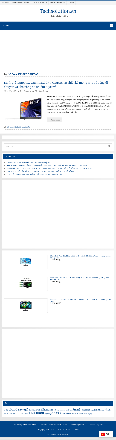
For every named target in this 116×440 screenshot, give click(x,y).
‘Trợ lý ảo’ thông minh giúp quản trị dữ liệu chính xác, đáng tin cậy (34, 174)
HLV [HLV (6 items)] (30, 410)
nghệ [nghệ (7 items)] (93, 410)
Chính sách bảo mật (40, 2)
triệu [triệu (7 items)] (50, 414)
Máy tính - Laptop (41, 91)
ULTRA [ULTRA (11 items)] (56, 413)
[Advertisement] (58, 49)
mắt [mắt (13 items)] (78, 409)
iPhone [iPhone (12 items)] (45, 409)
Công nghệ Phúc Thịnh (45, 430)
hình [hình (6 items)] (34, 410)
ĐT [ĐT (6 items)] (78, 414)
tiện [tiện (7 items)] (46, 414)
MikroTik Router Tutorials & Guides (54, 425)
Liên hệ (71, 2)
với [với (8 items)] (69, 413)
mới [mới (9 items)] (84, 409)
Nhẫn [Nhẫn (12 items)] (108, 409)
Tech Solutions (25, 91)
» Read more (54, 120)
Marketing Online (77, 425)
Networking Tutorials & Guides (24, 425)
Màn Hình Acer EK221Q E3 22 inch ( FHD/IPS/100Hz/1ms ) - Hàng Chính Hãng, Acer (80, 257)
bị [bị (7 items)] (4, 410)
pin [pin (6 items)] (5, 414)
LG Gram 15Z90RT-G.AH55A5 (18, 127)
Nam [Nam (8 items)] (88, 410)
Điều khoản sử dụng (57, 2)
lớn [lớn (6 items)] (55, 410)
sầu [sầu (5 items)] (20, 414)
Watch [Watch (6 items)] (74, 414)
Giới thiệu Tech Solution (21, 2)
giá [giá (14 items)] (26, 409)
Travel (76, 430)
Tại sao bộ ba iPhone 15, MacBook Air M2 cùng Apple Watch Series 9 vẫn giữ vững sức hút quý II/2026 (49, 168)
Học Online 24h (64, 430)
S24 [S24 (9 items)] (14, 413)
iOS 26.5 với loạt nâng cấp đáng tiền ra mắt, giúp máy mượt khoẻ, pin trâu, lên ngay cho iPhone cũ (47, 165)
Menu (6, 25)
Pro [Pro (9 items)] (8, 413)
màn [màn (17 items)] (73, 409)
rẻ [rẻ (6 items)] (11, 414)
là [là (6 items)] (52, 410)
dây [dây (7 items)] (13, 410)
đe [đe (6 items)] (80, 414)
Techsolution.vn (58, 11)
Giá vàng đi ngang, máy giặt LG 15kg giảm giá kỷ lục (28, 162)
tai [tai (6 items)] (22, 414)
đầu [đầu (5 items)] (86, 414)
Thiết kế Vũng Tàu (96, 425)
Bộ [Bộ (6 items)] (7, 410)
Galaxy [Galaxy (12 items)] (19, 409)
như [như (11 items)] (97, 409)
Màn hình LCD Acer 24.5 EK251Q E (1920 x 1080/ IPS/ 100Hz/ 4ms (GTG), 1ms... (81, 300)
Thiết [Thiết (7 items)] (26, 414)
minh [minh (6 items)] (67, 410)
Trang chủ (5, 2)
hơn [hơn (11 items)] (38, 409)
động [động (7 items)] (90, 414)
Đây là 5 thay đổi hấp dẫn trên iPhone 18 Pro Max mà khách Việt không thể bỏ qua (40, 171)
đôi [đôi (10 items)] (83, 413)
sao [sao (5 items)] (17, 414)
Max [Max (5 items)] (58, 410)
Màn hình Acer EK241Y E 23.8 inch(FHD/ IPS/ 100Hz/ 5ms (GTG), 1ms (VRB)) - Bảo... (79, 278)
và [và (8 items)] (67, 413)
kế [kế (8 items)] (51, 410)
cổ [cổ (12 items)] (10, 409)
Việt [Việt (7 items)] (63, 414)
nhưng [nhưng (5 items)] (102, 410)
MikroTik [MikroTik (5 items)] (62, 410)
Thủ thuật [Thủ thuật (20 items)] (36, 413)
